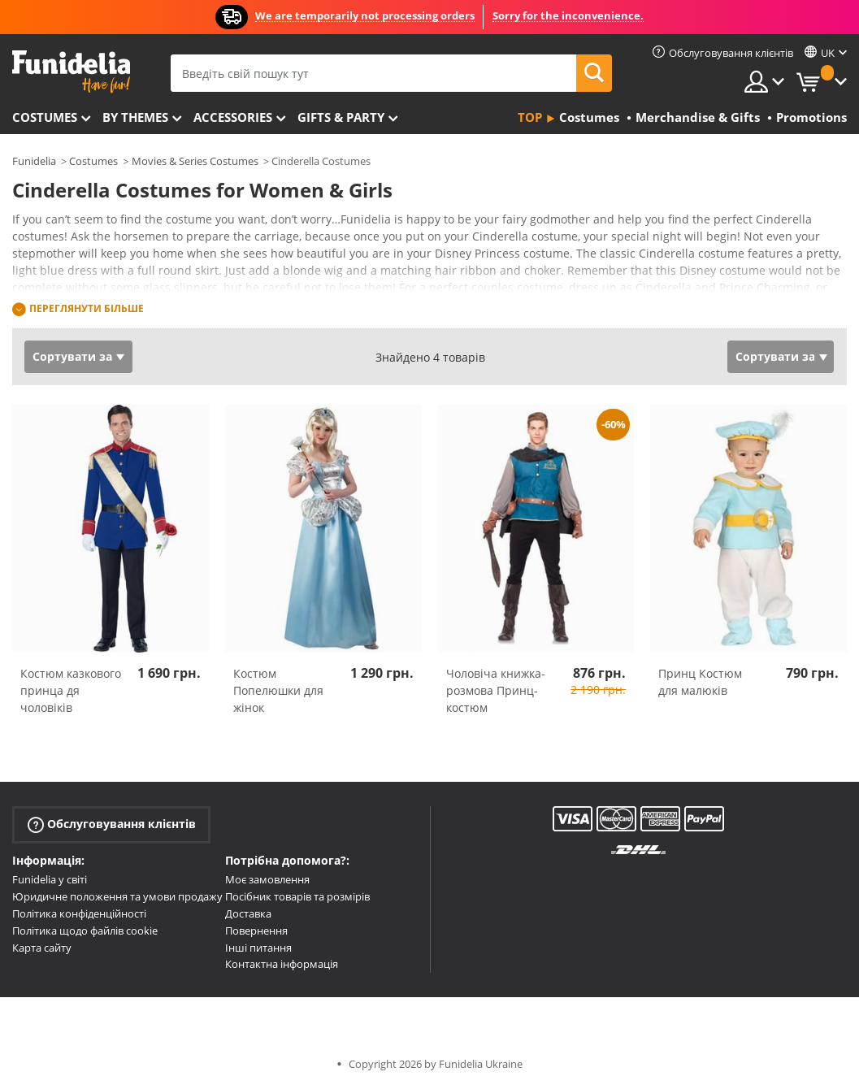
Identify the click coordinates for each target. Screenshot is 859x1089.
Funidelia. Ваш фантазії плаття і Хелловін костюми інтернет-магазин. (71, 71)
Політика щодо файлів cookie (85, 930)
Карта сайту (42, 947)
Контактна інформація (281, 964)
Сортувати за (72, 356)
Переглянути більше (86, 308)
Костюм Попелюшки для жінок (278, 690)
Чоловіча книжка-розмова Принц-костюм (495, 690)
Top (530, 117)
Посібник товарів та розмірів (297, 896)
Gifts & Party (340, 117)
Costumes (44, 117)
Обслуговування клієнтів (112, 824)
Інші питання (258, 947)
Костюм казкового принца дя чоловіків (70, 690)
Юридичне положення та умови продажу (117, 896)
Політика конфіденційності (79, 913)
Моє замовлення (267, 879)
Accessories (232, 117)
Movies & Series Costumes (195, 161)
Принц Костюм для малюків (700, 682)
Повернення (256, 930)
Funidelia (34, 161)
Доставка (248, 913)
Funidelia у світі (49, 879)
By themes (135, 117)
